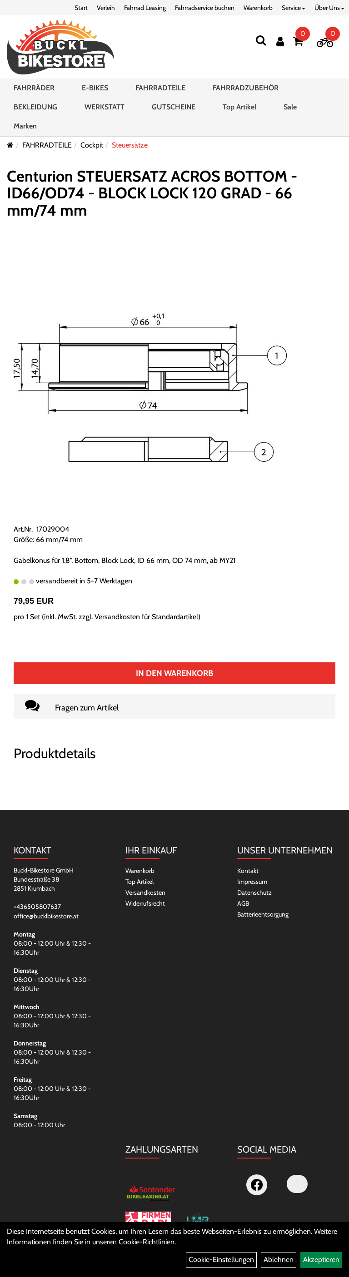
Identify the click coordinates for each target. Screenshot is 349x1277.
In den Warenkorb (174, 673)
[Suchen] (261, 40)
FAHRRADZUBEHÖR (246, 88)
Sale (290, 107)
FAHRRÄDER (34, 88)
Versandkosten (145, 892)
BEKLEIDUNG (35, 107)
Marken (25, 126)
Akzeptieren (321, 1259)
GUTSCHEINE (173, 107)
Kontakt (248, 871)
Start (81, 8)
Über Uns (329, 8)
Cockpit (91, 145)
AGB (243, 903)
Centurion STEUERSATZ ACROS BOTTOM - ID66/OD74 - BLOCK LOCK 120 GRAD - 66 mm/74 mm (152, 193)
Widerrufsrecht (145, 903)
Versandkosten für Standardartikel (146, 616)
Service (293, 8)
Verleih (106, 8)
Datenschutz (254, 892)
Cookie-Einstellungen (221, 1259)
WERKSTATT (105, 107)
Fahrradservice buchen (204, 8)
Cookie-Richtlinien (146, 1242)
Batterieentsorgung (263, 914)
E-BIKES (95, 88)
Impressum (252, 882)
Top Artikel (239, 107)
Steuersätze (130, 145)
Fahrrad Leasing (145, 8)
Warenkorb (258, 8)
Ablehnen (279, 1259)
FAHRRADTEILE (160, 88)
